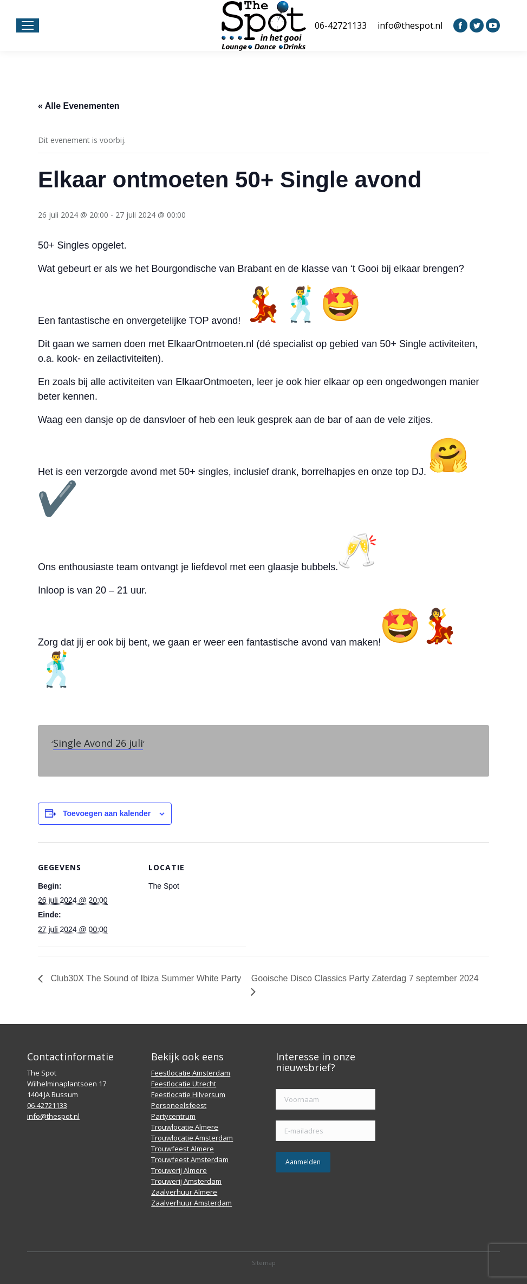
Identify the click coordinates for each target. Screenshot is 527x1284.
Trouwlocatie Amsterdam (192, 1138)
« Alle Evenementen (79, 105)
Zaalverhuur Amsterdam (191, 1203)
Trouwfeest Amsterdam (190, 1159)
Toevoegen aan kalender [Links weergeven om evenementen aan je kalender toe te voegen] (107, 813)
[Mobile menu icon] (27, 25)
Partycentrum (173, 1116)
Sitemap (264, 1263)
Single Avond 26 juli (98, 742)
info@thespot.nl (410, 25)
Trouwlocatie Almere (184, 1127)
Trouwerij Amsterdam (186, 1181)
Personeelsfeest (178, 1105)
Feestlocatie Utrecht (183, 1084)
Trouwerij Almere (179, 1170)
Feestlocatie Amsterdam (190, 1073)
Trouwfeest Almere (182, 1148)
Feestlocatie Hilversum (188, 1094)
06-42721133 (341, 25)
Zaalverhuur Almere (184, 1192)
